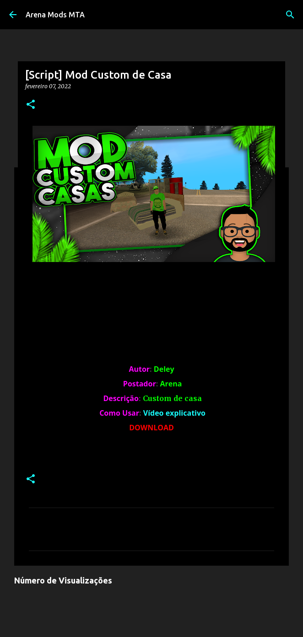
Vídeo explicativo (174, 413)
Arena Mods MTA (55, 15)
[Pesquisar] (290, 15)
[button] (30, 105)
